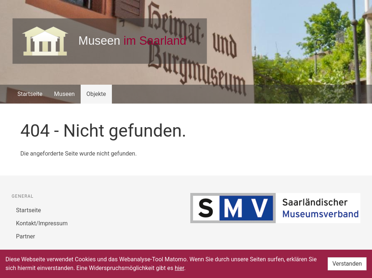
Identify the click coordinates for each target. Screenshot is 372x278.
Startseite (30, 93)
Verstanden (347, 263)
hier (179, 268)
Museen (64, 93)
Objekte (96, 93)
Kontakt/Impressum (42, 223)
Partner (25, 236)
